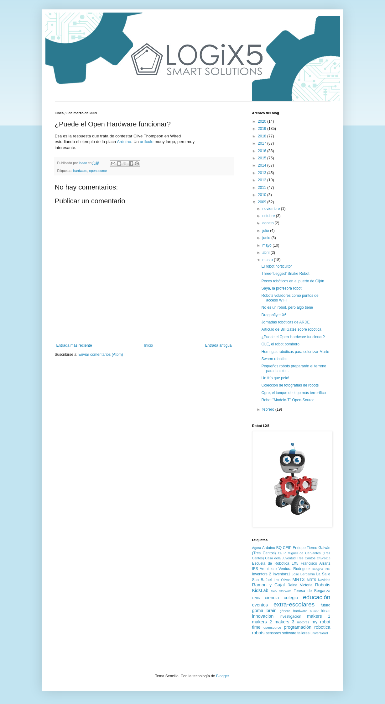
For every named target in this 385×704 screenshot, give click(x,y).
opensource (98, 171)
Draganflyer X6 (273, 315)
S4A (274, 591)
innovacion (263, 616)
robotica (322, 627)
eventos (260, 604)
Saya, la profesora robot (281, 288)
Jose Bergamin (303, 574)
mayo (267, 245)
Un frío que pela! (275, 378)
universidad (319, 633)
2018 (262, 136)
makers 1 (318, 616)
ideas (325, 611)
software (289, 633)
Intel (327, 569)
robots (258, 632)
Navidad (324, 580)
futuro (325, 605)
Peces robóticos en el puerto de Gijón (292, 281)
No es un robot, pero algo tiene (287, 307)
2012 (262, 180)
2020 (262, 121)
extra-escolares (294, 604)
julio (266, 230)
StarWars (285, 591)
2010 (262, 195)
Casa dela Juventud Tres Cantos (290, 558)
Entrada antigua (218, 345)
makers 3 (284, 621)
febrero (268, 409)
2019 (262, 128)
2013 (262, 173)
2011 (262, 187)
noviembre (271, 208)
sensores (273, 633)
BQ (279, 548)
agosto (268, 223)
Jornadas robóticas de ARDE (285, 322)
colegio (291, 597)
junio (266, 238)
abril (266, 252)
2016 (262, 151)
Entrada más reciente (74, 345)
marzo (268, 260)
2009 (262, 202)
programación (297, 627)
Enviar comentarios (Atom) (101, 354)
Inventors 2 (261, 574)
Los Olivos (282, 580)
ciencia (272, 597)
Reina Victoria (300, 585)
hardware (80, 171)
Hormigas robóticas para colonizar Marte (295, 351)
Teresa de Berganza (312, 591)
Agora (256, 548)
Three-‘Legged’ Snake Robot (285, 273)
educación (316, 597)
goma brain (264, 610)
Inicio (148, 345)
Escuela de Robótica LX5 (275, 563)
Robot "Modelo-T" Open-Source (287, 400)
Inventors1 (281, 574)
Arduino (124, 141)
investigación (290, 616)
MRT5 (311, 580)
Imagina (317, 569)
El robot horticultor (276, 266)
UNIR (256, 598)
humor (314, 611)
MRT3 (298, 579)
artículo (146, 141)
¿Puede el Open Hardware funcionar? (293, 337)
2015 (262, 158)
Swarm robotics (274, 359)
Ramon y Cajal (268, 584)
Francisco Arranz (315, 563)
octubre (269, 216)
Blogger (222, 676)
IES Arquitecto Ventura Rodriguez (281, 569)
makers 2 (262, 621)
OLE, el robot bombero (280, 344)
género (285, 611)
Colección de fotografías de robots (290, 385)
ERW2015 (323, 558)
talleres (303, 633)
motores (303, 622)
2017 (262, 143)
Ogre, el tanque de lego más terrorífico (293, 393)
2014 (262, 165)
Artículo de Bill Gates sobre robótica (291, 329)
